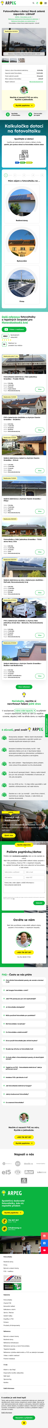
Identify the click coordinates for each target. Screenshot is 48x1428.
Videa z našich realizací (11, 1355)
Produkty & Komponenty (12, 1325)
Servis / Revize (9, 1312)
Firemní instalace (9, 1359)
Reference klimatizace (11, 1343)
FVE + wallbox (8, 1271)
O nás (5, 1365)
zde (13, 898)
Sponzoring (7, 1379)
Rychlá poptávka (12, 1213)
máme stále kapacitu (24, 711)
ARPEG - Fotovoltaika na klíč (23, 17)
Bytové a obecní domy (11, 1268)
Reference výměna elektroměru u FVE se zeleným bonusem (24, 1352)
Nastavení (24, 1423)
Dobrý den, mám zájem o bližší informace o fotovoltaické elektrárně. (24, 887)
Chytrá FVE (7, 1303)
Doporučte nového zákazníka (13, 1373)
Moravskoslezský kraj (36, 81)
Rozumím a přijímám (24, 1418)
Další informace (6, 1412)
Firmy (5, 1265)
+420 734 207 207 (24, 952)
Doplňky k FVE (9, 1319)
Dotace (6, 1322)
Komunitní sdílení (9, 1306)
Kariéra (6, 1382)
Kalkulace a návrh (9, 1309)
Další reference (11, 316)
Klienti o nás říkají (9, 1370)
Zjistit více (8, 835)
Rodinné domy (8, 1262)
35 (4, 344)
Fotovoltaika (8, 1257)
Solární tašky (8, 1316)
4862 (5, 336)
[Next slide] (43, 42)
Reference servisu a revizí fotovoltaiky (17, 1346)
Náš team (7, 1376)
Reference (7, 1331)
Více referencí (24, 687)
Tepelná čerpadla (9, 1349)
